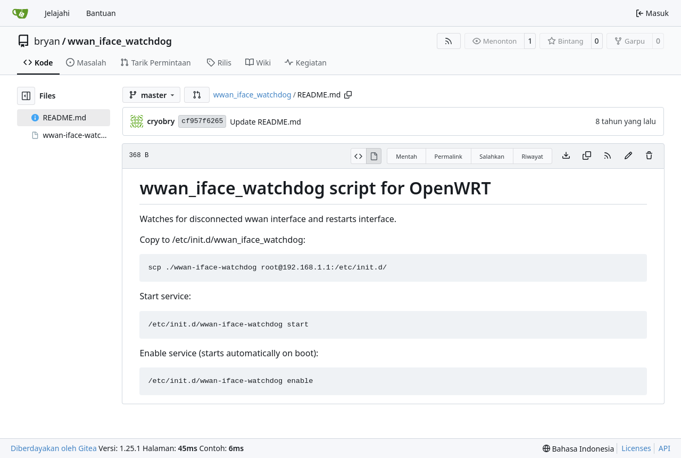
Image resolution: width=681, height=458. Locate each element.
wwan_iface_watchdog (120, 41)
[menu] (578, 449)
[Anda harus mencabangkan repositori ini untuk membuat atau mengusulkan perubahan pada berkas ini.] (628, 156)
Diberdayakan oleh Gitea (54, 448)
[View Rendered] (374, 156)
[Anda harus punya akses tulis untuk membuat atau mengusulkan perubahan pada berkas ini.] (649, 156)
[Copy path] (348, 95)
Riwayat (532, 156)
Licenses (636, 448)
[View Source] (358, 156)
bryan (47, 41)
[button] (197, 95)
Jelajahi (57, 13)
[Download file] (566, 156)
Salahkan (491, 156)
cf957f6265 (202, 121)
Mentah (406, 156)
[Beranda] (20, 13)
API (664, 448)
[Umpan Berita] (449, 41)
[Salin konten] (586, 156)
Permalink (448, 156)
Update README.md (265, 122)
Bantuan (101, 13)
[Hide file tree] (26, 96)
